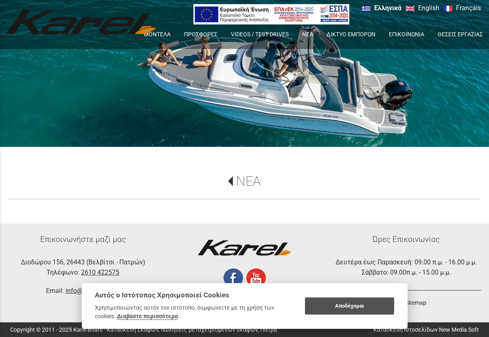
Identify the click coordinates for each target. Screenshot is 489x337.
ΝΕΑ (248, 181)
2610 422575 (100, 272)
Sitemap (416, 302)
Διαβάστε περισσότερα (147, 316)
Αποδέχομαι (349, 306)
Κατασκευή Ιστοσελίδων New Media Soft (426, 329)
